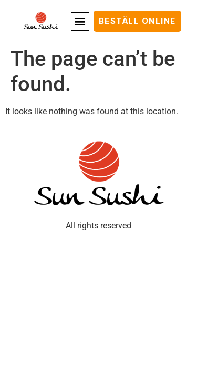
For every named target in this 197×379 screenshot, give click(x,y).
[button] (80, 21)
